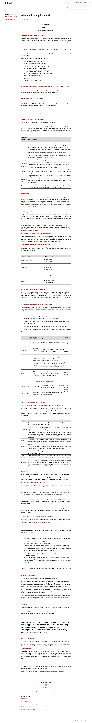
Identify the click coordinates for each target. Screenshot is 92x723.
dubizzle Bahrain (8, 8)
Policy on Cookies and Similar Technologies (10, 20)
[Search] (76, 8)
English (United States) (81, 720)
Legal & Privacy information (19, 8)
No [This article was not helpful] (49, 684)
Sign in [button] (84, 2)
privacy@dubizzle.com (41, 113)
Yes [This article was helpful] (42, 684)
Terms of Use (24, 698)
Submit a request (77, 2)
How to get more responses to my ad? (30, 704)
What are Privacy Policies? (11, 16)
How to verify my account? (27, 706)
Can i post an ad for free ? (27, 701)
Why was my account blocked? (28, 709)
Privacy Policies (29, 8)
